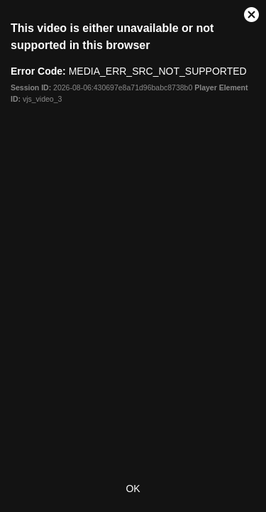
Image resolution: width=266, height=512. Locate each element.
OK (133, 488)
